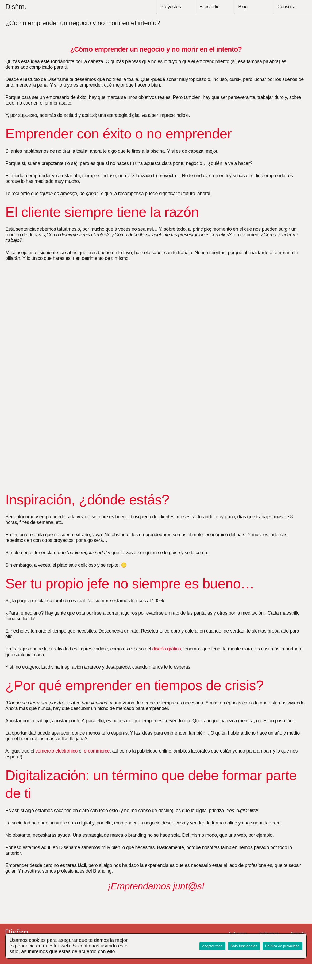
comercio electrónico (56, 751)
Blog (243, 6)
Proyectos (170, 6)
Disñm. (15, 7)
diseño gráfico (166, 648)
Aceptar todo (212, 946)
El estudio (209, 6)
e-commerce (97, 751)
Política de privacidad (282, 946)
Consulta (286, 6)
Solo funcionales (244, 946)
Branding (102, 871)
